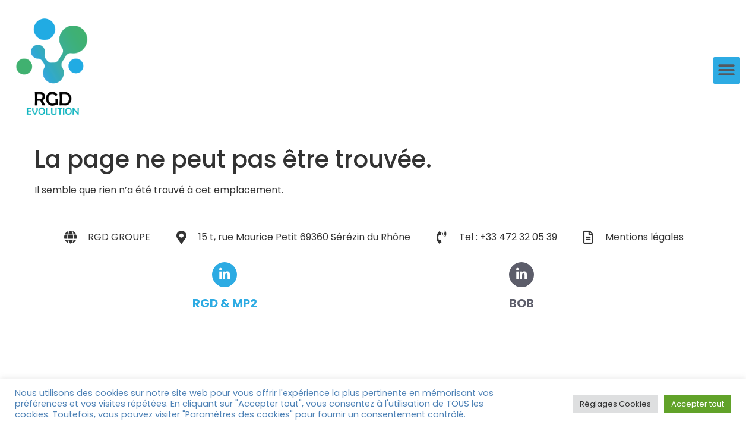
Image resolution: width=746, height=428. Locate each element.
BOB (521, 303)
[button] (726, 70)
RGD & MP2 (224, 303)
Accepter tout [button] (697, 404)
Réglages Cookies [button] (615, 404)
